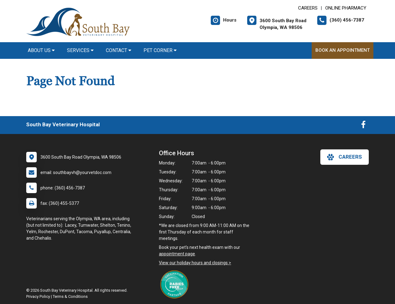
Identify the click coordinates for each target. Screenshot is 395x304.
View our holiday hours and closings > (195, 262)
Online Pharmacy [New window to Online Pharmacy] (345, 8)
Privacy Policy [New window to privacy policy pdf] (38, 296)
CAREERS (308, 8)
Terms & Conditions (70, 296)
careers (344, 157)
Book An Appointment (342, 50)
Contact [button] (118, 50)
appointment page (177, 253)
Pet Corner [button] (160, 50)
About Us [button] (41, 50)
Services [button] (80, 50)
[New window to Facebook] (363, 126)
